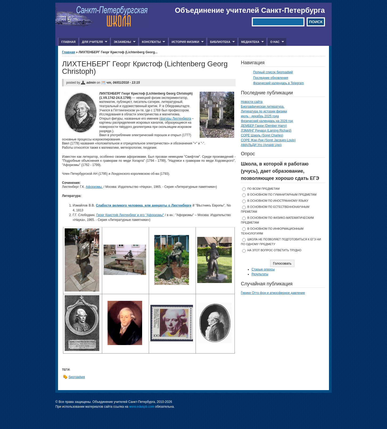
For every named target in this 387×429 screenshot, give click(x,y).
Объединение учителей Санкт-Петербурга (250, 10)
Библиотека (221, 42)
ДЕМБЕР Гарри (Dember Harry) (264, 126)
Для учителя (93, 42)
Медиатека (251, 42)
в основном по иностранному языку (277, 200)
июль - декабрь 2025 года (260, 116)
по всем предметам (263, 188)
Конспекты (152, 42)
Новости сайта (251, 102)
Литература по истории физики (264, 111)
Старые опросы (263, 269)
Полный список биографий (273, 72)
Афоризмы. (94, 187)
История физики (186, 42)
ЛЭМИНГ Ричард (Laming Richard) (266, 130)
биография (77, 377)
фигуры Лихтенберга (175, 118)
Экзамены (122, 42)
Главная (68, 41)
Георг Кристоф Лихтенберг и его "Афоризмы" (130, 215)
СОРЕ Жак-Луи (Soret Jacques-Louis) (268, 140)
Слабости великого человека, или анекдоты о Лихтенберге (143, 205)
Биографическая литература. (263, 106)
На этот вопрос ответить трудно (274, 250)
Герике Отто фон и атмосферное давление (273, 293)
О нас (275, 42)
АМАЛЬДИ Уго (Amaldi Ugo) (261, 145)
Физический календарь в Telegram (278, 83)
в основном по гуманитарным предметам (281, 194)
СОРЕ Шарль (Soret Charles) (262, 135)
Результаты (260, 274)
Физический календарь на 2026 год (267, 121)
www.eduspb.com (141, 406)
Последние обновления (270, 78)
